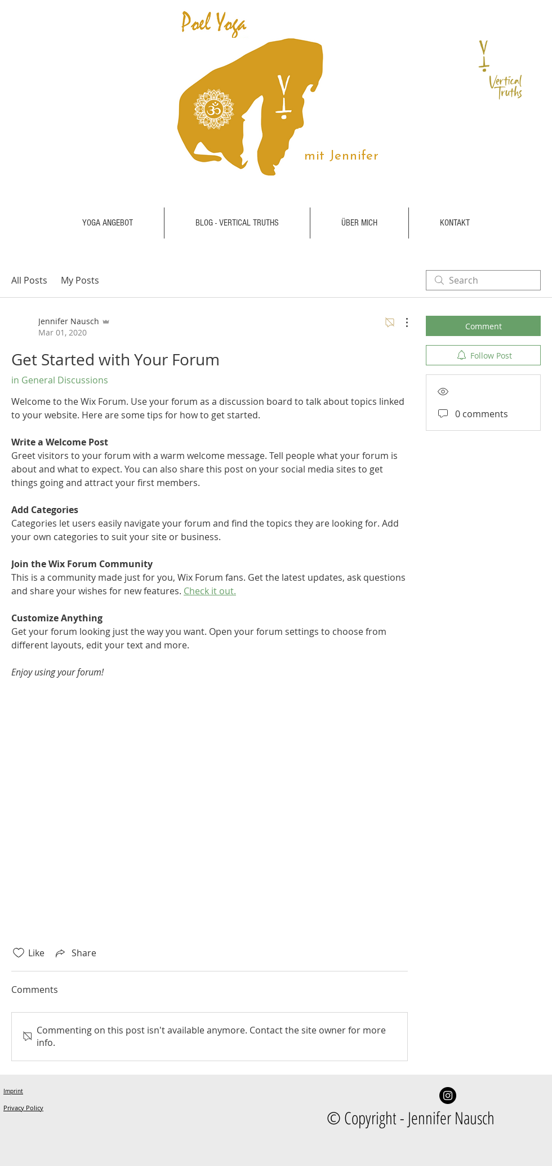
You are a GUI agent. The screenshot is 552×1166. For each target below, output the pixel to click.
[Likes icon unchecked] (18, 953)
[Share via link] (75, 953)
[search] (483, 280)
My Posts (80, 280)
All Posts (29, 280)
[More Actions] (401, 322)
